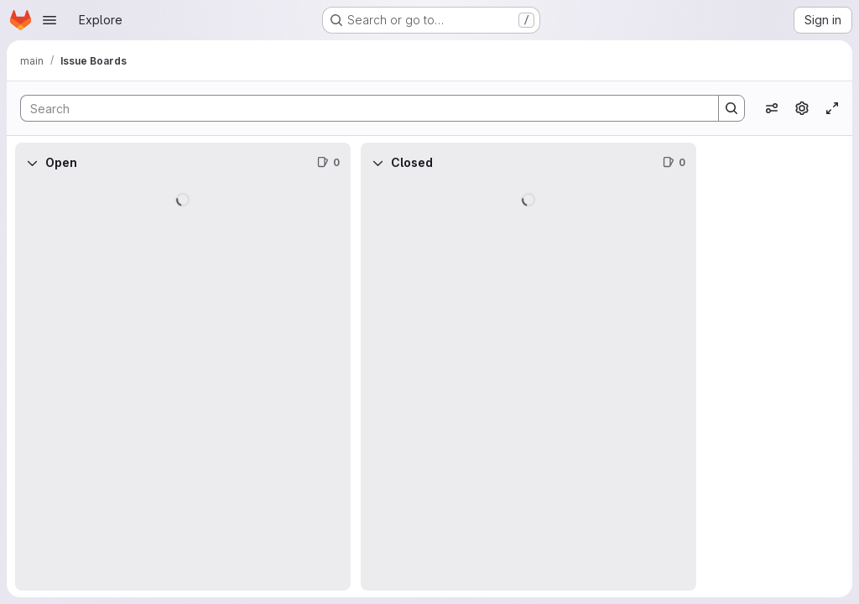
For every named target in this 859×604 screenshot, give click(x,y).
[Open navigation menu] (49, 20)
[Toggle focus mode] (832, 108)
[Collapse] (32, 163)
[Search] (361, 108)
